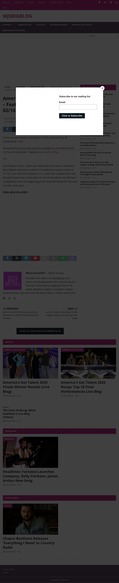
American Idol (25, 25)
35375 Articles (56, 273)
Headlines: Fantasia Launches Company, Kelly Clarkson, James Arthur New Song (30, 476)
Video (69, 2)
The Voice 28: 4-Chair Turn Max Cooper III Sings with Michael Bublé (96, 163)
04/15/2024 (10, 485)
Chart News (11, 498)
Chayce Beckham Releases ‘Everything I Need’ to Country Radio (29, 543)
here (41, 173)
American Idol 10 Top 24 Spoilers (29, 121)
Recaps (31, 2)
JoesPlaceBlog (51, 152)
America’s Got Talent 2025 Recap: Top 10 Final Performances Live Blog (97, 134)
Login (5, 572)
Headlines (10, 431)
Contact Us (19, 2)
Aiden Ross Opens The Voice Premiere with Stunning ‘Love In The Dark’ (97, 182)
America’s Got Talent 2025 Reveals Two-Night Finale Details (96, 173)
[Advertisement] (59, 63)
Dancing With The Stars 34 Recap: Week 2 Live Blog (95, 153)
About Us (6, 2)
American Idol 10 (54, 118)
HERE (20, 141)
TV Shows (6, 25)
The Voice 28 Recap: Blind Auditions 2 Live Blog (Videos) (97, 144)
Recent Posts (89, 87)
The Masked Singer (58, 25)
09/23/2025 (87, 139)
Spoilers (41, 2)
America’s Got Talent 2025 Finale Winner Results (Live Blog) (95, 105)
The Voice (40, 25)
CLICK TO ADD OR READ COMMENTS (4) (40, 331)
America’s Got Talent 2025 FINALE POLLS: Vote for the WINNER (95, 124)
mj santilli (25, 118)
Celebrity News (56, 2)
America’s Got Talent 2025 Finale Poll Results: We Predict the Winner (97, 114)
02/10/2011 (12, 118)
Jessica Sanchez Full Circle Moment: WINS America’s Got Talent (96, 95)
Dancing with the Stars (13, 30)
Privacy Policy (9, 569)
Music (4, 7)
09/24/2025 (87, 110)
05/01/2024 (10, 551)
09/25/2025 (87, 100)
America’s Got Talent (82, 25)
